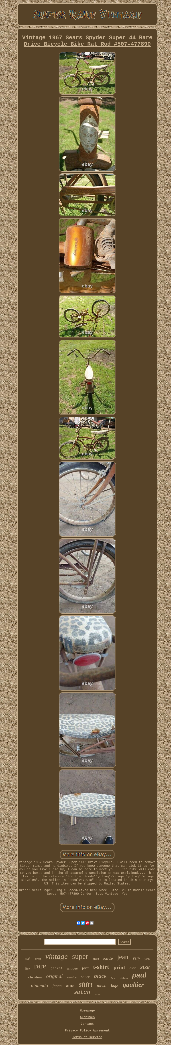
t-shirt (101, 967)
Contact (87, 1024)
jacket (57, 968)
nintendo (39, 985)
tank (27, 958)
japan (57, 986)
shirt (85, 984)
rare (40, 966)
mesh (101, 985)
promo (98, 994)
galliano (124, 978)
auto (70, 985)
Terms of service (87, 1037)
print (119, 967)
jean (122, 956)
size (145, 966)
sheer (85, 977)
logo (114, 986)
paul (139, 975)
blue (27, 968)
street (38, 958)
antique (72, 968)
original (54, 976)
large (113, 978)
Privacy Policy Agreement (87, 1030)
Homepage (87, 1010)
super (80, 956)
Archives (87, 1017)
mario (108, 959)
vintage (56, 956)
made (96, 959)
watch (81, 992)
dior (133, 968)
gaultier (133, 984)
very (136, 958)
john (147, 958)
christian (35, 977)
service (72, 977)
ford (85, 968)
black (100, 976)
